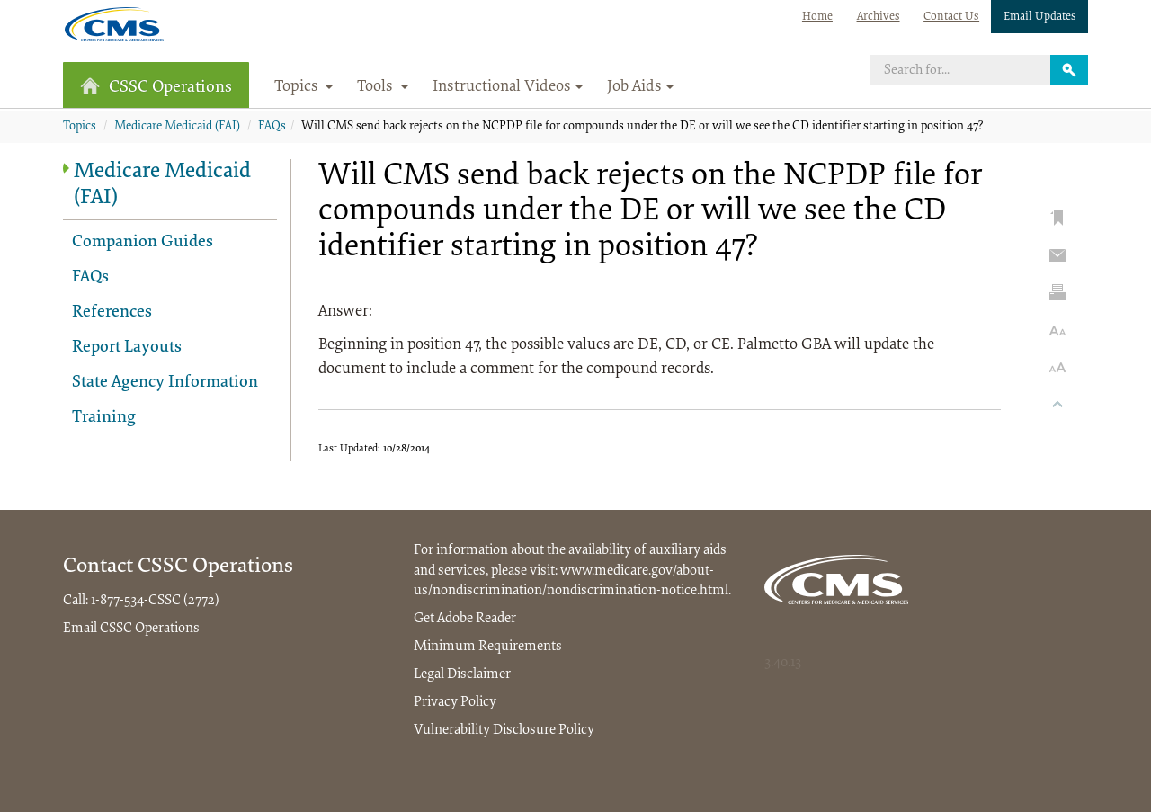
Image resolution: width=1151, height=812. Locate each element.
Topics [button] (304, 87)
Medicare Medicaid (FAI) (177, 126)
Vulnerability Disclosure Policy (504, 730)
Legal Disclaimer (462, 674)
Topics (79, 126)
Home (817, 16)
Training (104, 417)
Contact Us (951, 16)
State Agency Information (165, 382)
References (112, 312)
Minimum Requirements (488, 646)
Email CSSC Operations (131, 628)
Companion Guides (142, 242)
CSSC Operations (156, 86)
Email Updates (1040, 16)
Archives (878, 16)
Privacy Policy (455, 702)
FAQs (272, 126)
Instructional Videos (508, 87)
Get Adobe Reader (465, 618)
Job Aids (640, 87)
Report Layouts (127, 347)
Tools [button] (382, 87)
